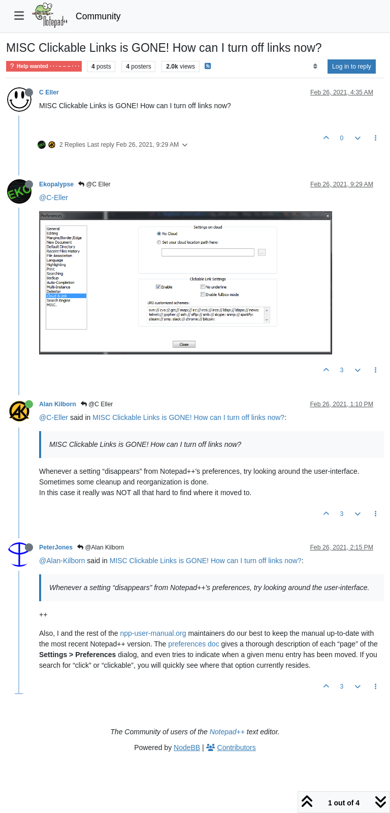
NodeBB (187, 747)
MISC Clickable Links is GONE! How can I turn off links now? (188, 417)
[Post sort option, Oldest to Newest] (315, 66)
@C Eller (94, 184)
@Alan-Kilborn (62, 561)
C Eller (49, 92)
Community (98, 16)
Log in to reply (351, 66)
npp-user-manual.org (153, 633)
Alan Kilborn (57, 404)
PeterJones (56, 547)
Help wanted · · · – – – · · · (44, 66)
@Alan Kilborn (100, 547)
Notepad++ (227, 732)
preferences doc (193, 644)
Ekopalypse (56, 184)
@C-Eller (53, 197)
